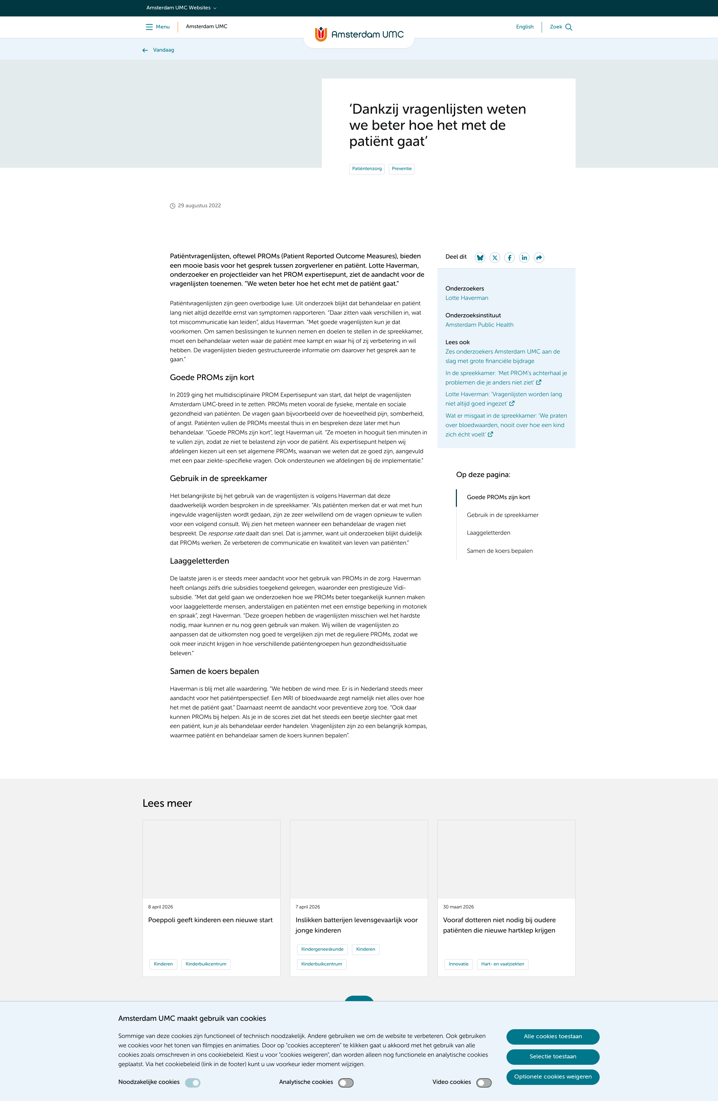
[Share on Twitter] (494, 257)
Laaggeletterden (489, 533)
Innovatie (459, 964)
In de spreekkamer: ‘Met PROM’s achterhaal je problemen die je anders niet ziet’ (506, 378)
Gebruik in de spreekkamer (503, 516)
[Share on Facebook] (509, 257)
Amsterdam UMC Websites (178, 8)
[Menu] (156, 27)
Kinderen (163, 964)
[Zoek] (563, 27)
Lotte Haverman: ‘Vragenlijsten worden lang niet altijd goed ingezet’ (503, 399)
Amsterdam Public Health (479, 325)
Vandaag (163, 50)
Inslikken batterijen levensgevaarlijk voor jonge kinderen (357, 925)
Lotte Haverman (466, 299)
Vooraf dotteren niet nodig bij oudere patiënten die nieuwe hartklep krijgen (499, 925)
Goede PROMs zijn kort (498, 498)
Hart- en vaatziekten (502, 964)
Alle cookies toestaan (553, 1037)
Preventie (402, 169)
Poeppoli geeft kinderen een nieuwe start (210, 920)
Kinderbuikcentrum (206, 964)
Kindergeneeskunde (322, 949)
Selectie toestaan (553, 1057)
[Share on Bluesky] (480, 257)
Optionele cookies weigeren (553, 1077)
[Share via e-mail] (539, 257)
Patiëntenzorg (367, 169)
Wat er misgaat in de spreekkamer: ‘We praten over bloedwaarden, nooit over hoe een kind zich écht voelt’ (506, 425)
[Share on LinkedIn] (524, 257)
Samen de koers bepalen (500, 551)
